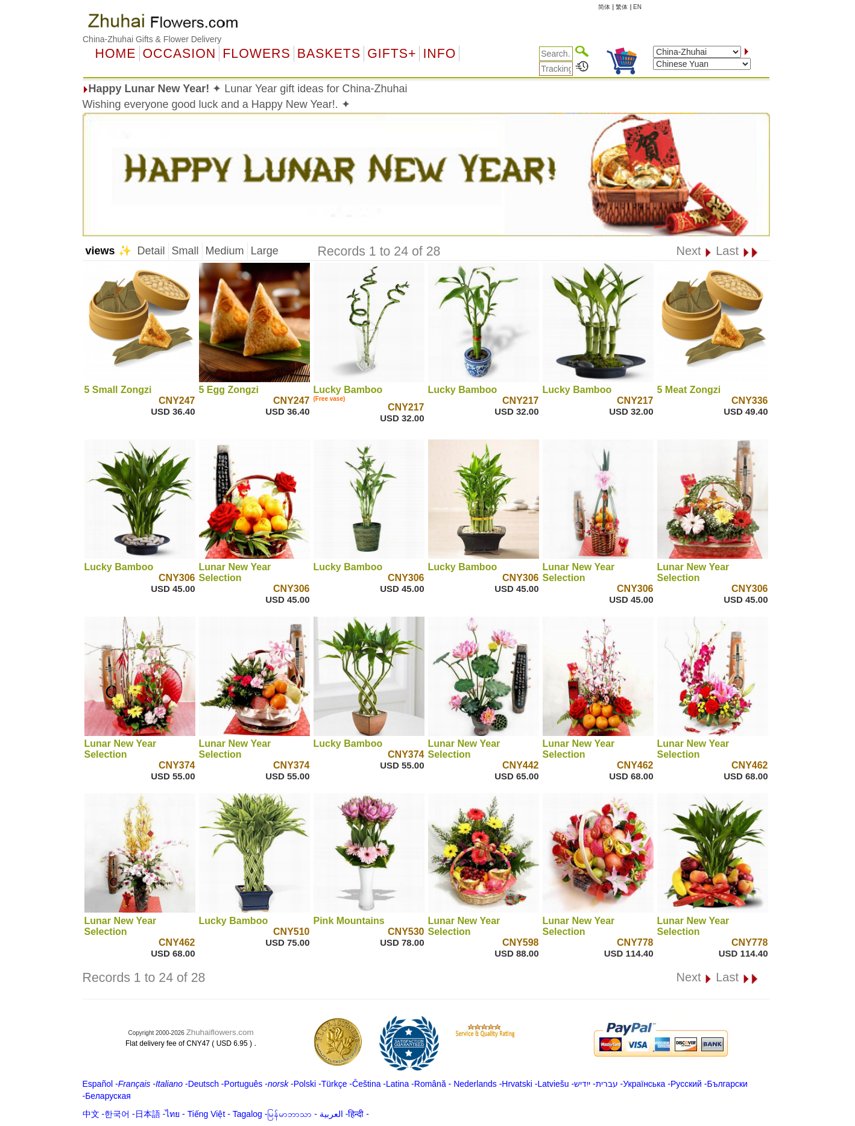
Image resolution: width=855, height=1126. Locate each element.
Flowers (256, 53)
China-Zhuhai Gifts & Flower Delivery (152, 39)
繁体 (622, 7)
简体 (604, 7)
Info (439, 53)
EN (637, 7)
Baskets (329, 53)
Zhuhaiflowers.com (220, 1032)
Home (115, 53)
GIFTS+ (391, 53)
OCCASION (179, 53)
